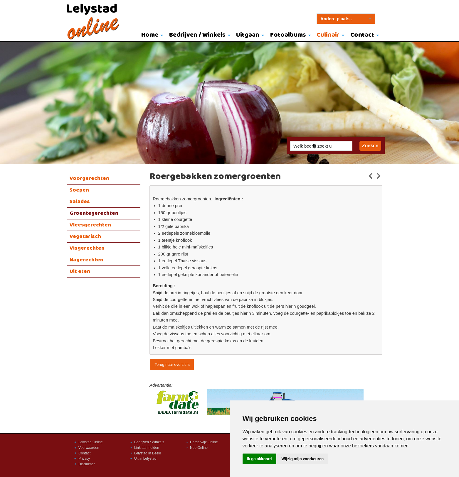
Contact (362, 35)
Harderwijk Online (204, 442)
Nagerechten (86, 260)
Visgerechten (87, 248)
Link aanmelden (146, 448)
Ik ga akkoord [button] (259, 458)
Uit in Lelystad (145, 458)
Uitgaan (247, 35)
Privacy (84, 458)
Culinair (328, 35)
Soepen (79, 190)
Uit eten (80, 271)
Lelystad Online (90, 442)
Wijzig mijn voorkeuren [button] (302, 458)
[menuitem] (151, 35)
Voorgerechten (89, 178)
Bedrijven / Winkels (197, 35)
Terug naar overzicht (171, 364)
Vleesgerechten (90, 225)
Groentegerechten (94, 213)
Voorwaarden (88, 448)
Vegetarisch (85, 236)
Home (149, 35)
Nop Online (199, 448)
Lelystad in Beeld (147, 453)
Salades (80, 201)
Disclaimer (86, 464)
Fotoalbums (288, 35)
